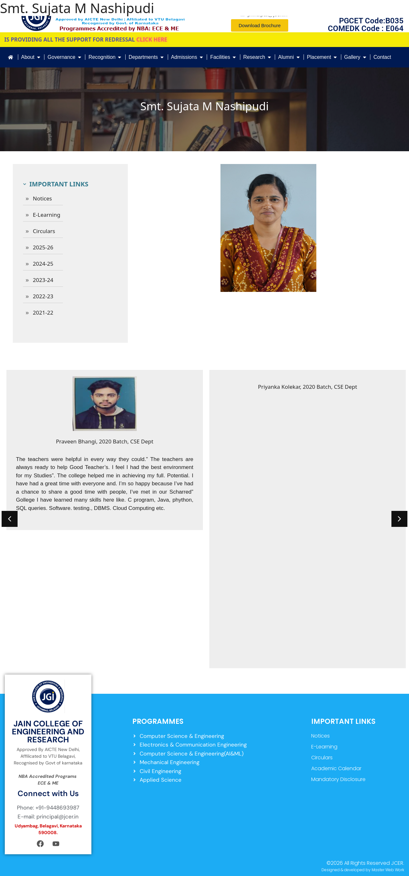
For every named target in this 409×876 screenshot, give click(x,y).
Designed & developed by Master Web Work (362, 869)
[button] (10, 519)
